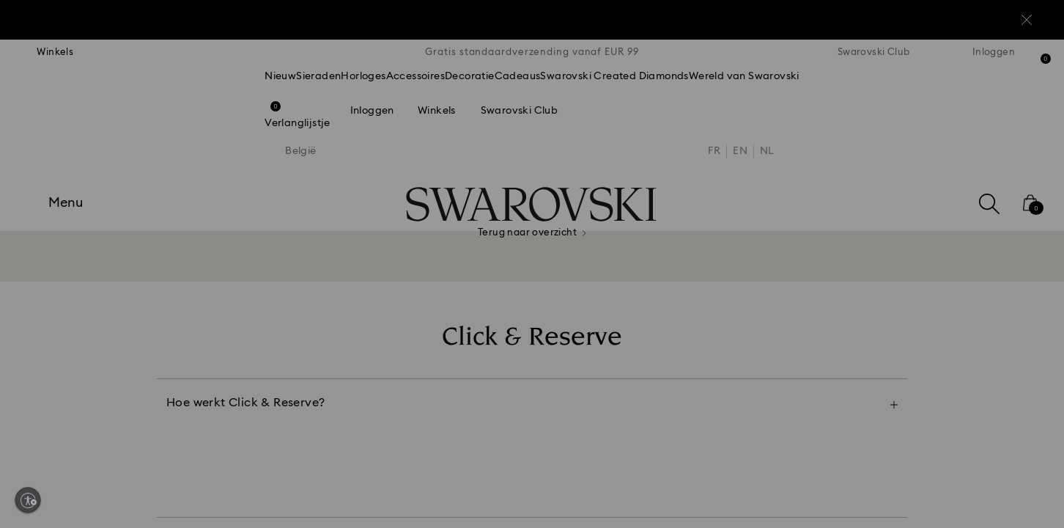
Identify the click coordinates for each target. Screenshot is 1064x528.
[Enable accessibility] (28, 500)
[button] (773, 169)
